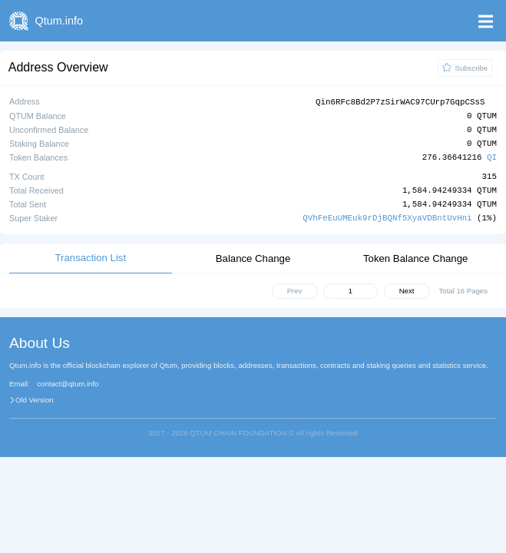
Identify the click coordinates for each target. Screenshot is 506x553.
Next (407, 290)
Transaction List (91, 257)
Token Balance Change (415, 258)
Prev (295, 290)
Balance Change (253, 258)
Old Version (34, 399)
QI (492, 157)
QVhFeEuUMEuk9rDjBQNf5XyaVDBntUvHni (387, 217)
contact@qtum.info (67, 383)
